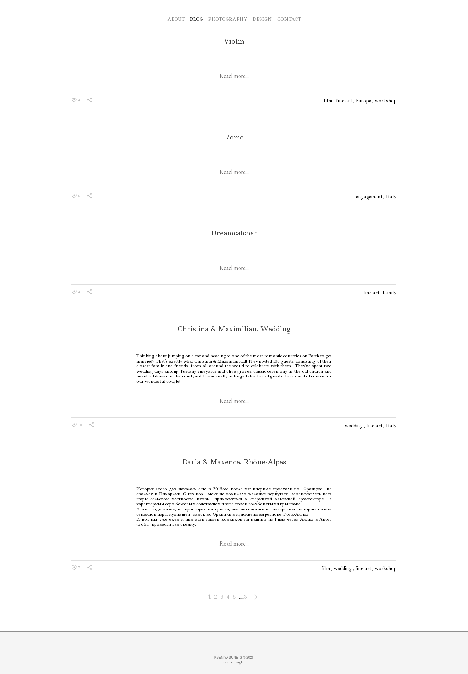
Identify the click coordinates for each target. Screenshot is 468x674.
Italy (391, 197)
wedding (354, 426)
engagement (370, 197)
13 (244, 596)
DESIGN (262, 19)
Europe (364, 101)
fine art (344, 101)
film (329, 101)
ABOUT (176, 19)
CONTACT (289, 19)
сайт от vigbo (234, 662)
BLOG (196, 19)
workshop (385, 101)
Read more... (234, 76)
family (389, 293)
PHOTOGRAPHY (227, 19)
